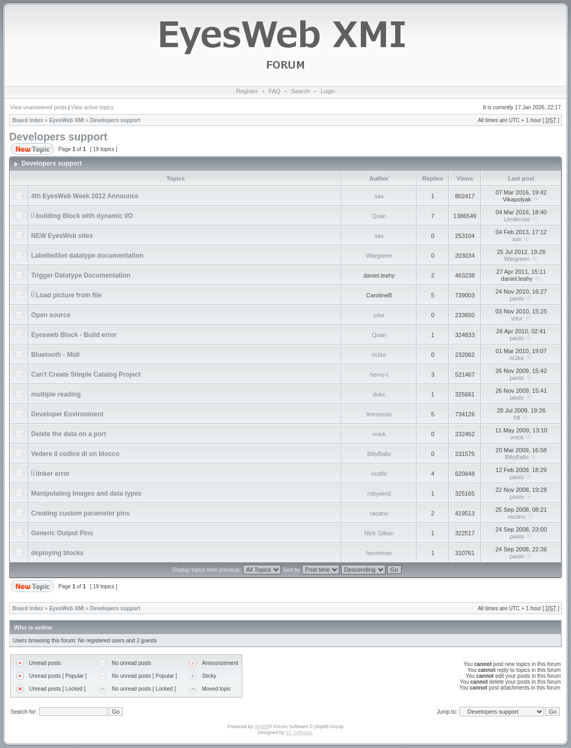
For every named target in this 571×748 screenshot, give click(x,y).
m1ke (379, 354)
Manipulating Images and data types (86, 493)
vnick (378, 434)
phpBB (261, 726)
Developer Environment (67, 414)
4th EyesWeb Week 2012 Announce (85, 196)
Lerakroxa (517, 219)
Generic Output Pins (62, 533)
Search (300, 91)
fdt (517, 417)
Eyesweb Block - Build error (73, 335)
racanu (379, 513)
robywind (379, 493)
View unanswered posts (38, 107)
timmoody (379, 414)
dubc (379, 394)
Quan (379, 216)
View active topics (92, 107)
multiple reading (56, 394)
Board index (27, 120)
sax (378, 196)
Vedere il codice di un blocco (75, 454)
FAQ (274, 91)
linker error (53, 473)
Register (247, 91)
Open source (50, 315)
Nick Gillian (379, 533)
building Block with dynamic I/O (84, 216)
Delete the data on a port (68, 434)
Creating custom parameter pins (80, 513)
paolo (517, 298)
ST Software (299, 732)
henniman (379, 553)
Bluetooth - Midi (55, 354)
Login (328, 91)
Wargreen (379, 255)
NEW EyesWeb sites (62, 236)
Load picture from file (69, 295)
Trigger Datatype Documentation (80, 275)
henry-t (379, 374)
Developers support (115, 120)
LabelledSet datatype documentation (87, 255)
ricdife (379, 473)
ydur (378, 315)
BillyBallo (379, 454)
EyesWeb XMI (66, 120)
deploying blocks (57, 553)
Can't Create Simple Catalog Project (85, 374)
